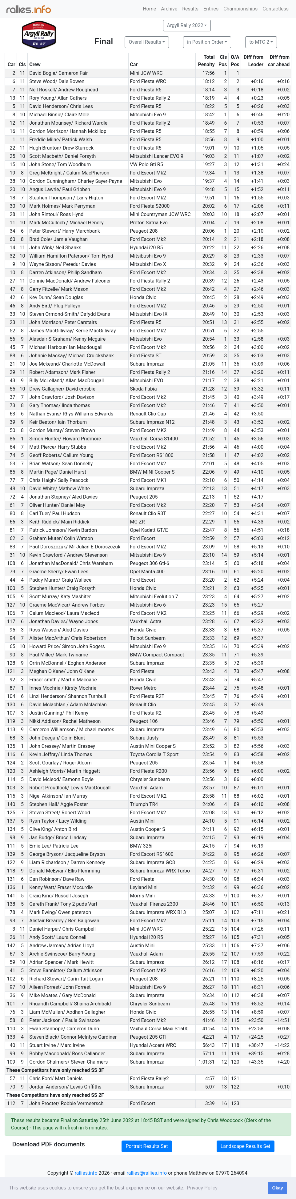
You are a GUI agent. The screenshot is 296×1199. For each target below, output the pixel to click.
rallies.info (86, 1173)
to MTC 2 (259, 42)
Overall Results (145, 42)
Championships (240, 9)
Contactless (275, 9)
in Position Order (205, 42)
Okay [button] (277, 1187)
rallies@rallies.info (147, 1173)
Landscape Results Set (245, 1146)
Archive (169, 9)
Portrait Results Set (147, 1146)
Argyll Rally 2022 (185, 25)
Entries (210, 9)
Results (190, 9)
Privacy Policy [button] (202, 1187)
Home (149, 9)
